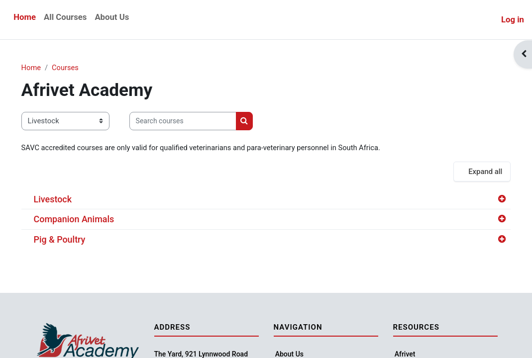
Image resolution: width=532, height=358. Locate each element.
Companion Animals (88, 219)
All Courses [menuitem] (65, 17)
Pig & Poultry (74, 240)
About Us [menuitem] (112, 17)
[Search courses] (196, 121)
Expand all (471, 172)
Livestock (67, 199)
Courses (80, 68)
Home (45, 68)
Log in (512, 19)
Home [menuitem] (24, 17)
